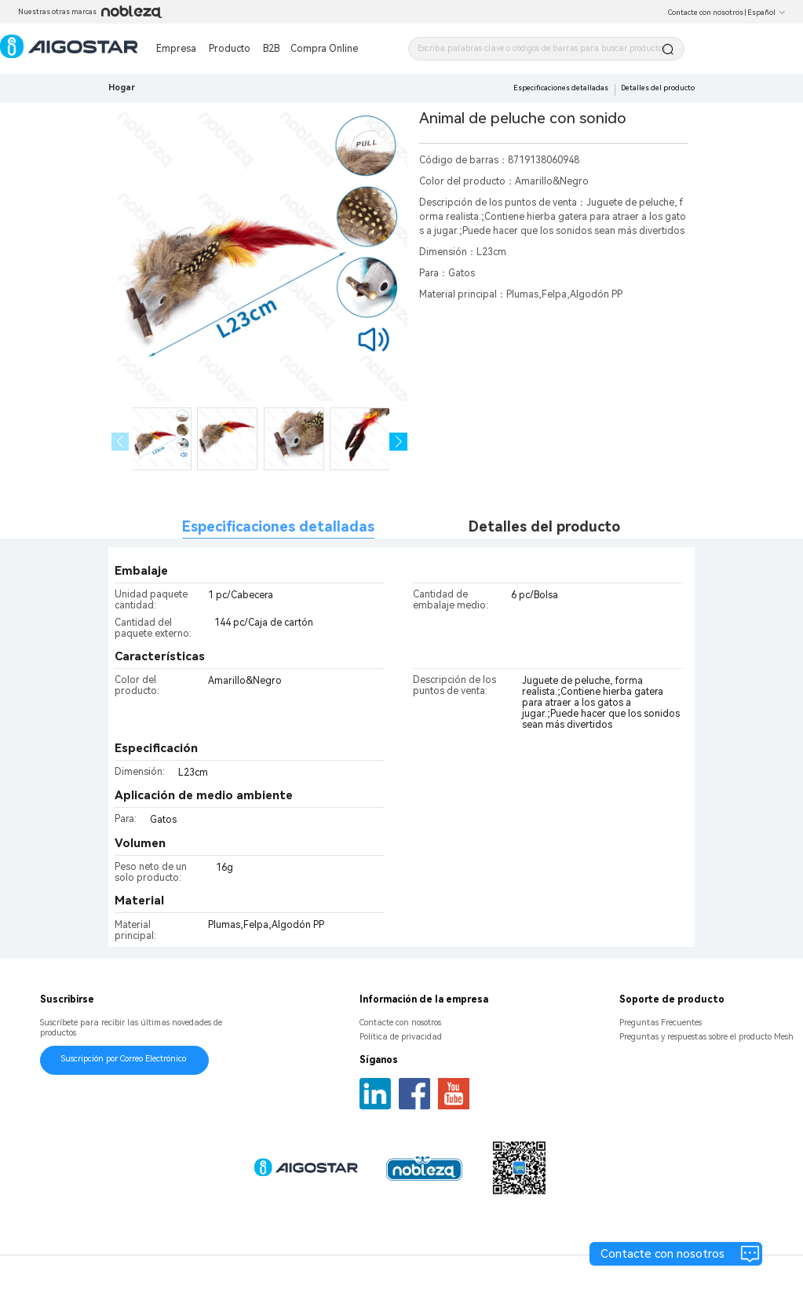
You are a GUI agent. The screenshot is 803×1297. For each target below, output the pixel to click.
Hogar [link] (121, 87)
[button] (398, 442)
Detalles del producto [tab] (544, 526)
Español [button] (766, 12)
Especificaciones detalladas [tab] (278, 526)
